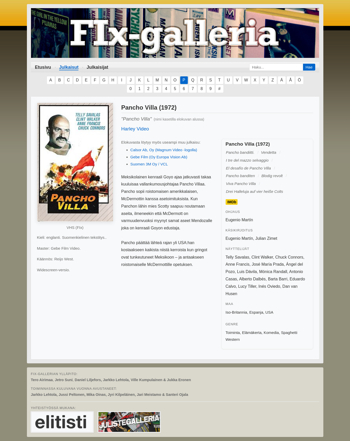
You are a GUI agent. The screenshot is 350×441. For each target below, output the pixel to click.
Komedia (271, 332)
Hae (309, 67)
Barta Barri (277, 279)
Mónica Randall (273, 271)
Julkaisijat (97, 67)
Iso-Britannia (236, 312)
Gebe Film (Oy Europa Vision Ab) (158, 157)
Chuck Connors (289, 257)
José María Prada (268, 264)
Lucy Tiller (247, 286)
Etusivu (43, 67)
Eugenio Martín (239, 220)
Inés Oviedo (269, 286)
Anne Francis (237, 264)
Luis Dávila (247, 271)
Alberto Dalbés (252, 279)
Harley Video (135, 128)
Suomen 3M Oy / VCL (149, 164)
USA (269, 312)
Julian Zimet (266, 238)
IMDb (231, 202)
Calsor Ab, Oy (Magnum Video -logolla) (163, 150)
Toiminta (233, 332)
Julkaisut (68, 67)
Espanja (256, 312)
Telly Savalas (237, 257)
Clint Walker (262, 257)
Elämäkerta (252, 332)
